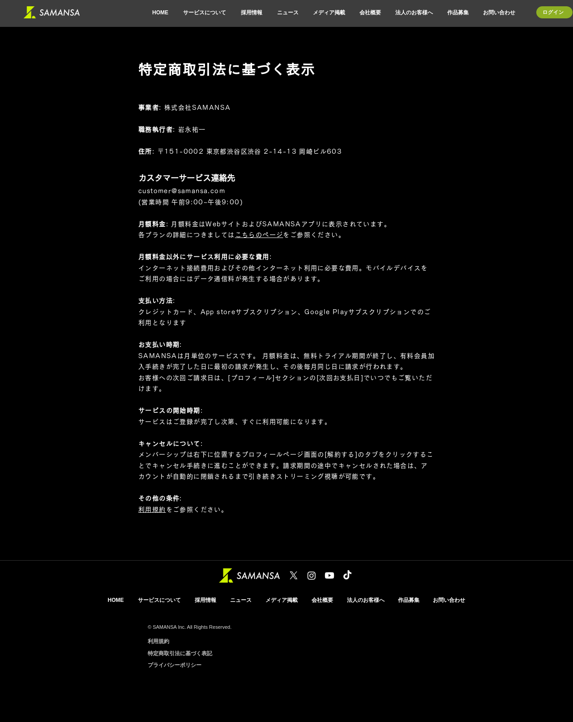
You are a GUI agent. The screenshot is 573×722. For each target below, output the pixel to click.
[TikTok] (347, 575)
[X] (293, 575)
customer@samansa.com (181, 191)
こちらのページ (259, 235)
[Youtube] (329, 575)
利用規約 (152, 509)
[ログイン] (554, 12)
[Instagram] (311, 575)
